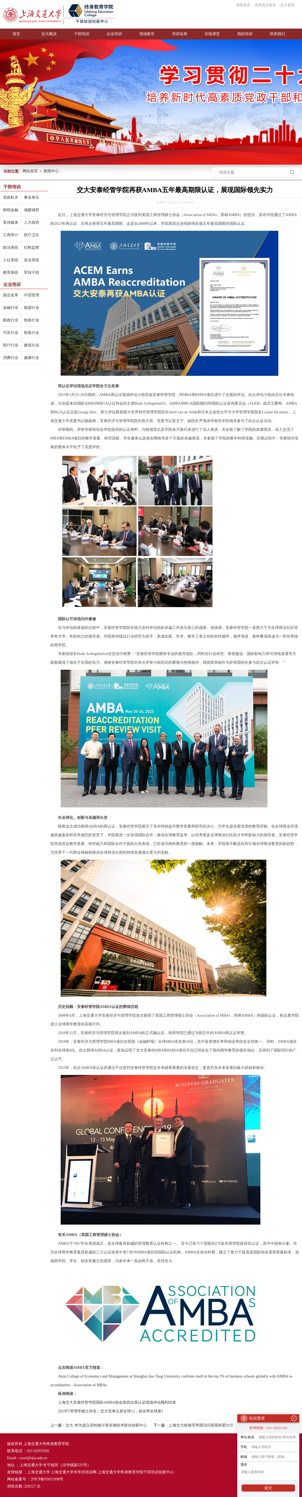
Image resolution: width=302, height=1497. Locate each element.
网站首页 (30, 171)
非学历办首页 (265, 5)
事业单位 (31, 197)
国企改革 (10, 295)
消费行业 (10, 358)
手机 (244, 1445)
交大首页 (287, 5)
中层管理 (31, 295)
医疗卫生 (31, 235)
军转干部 (31, 272)
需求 (244, 1463)
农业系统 (31, 260)
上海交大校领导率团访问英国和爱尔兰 (201, 1425)
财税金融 (10, 210)
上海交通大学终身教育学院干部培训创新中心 (136, 1472)
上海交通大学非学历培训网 (74, 1472)
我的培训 (244, 34)
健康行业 (31, 358)
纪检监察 (31, 247)
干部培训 (81, 34)
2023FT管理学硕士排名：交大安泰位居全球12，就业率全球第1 (110, 1411)
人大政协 (31, 222)
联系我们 (277, 34)
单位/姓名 (247, 1435)
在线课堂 (212, 34)
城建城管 (31, 210)
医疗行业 (10, 345)
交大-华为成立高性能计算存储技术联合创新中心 (106, 1425)
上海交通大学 (38, 1472)
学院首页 (243, 5)
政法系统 (10, 247)
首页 (16, 34)
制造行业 (31, 333)
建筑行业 (31, 345)
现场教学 (147, 34)
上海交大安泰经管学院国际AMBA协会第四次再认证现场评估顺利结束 (117, 1402)
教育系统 (10, 272)
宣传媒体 (10, 222)
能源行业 (31, 308)
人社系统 (10, 260)
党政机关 (10, 197)
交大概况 (49, 34)
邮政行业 (10, 320)
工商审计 (10, 235)
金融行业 (10, 308)
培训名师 (179, 34)
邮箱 (244, 1455)
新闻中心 (51, 171)
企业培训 (114, 34)
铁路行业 (31, 320)
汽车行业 (10, 333)
